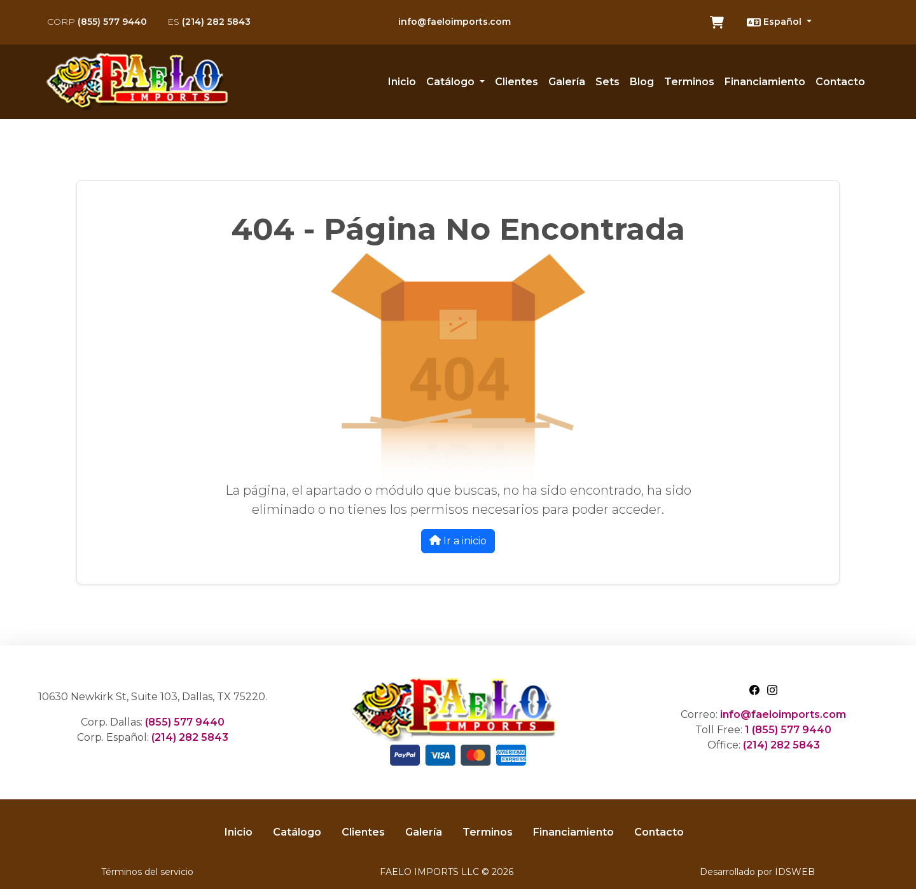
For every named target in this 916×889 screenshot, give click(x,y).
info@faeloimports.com (454, 21)
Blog (642, 82)
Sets (607, 82)
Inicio (402, 82)
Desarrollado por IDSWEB (757, 872)
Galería (566, 82)
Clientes (516, 82)
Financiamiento (765, 82)
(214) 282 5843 (209, 21)
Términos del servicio (147, 872)
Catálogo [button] (451, 82)
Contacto (840, 82)
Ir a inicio (458, 541)
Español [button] (775, 22)
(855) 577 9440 (97, 21)
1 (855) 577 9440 (788, 730)
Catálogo (297, 832)
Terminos (689, 82)
